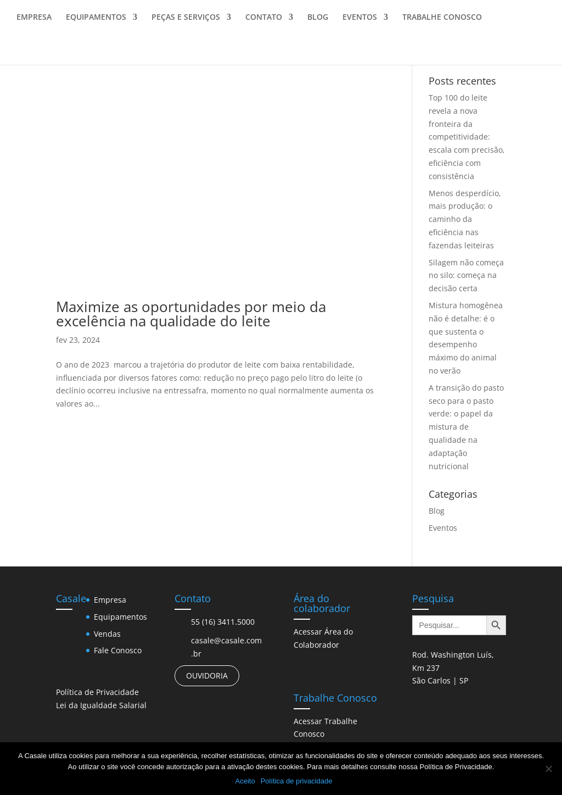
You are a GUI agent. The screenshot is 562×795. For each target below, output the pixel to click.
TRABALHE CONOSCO (442, 22)
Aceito (245, 781)
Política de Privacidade (97, 692)
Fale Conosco (118, 650)
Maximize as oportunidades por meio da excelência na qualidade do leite (191, 314)
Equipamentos (120, 616)
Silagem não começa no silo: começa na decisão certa (466, 275)
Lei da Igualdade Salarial (101, 705)
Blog (437, 510)
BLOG (317, 22)
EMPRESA (34, 22)
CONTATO (263, 22)
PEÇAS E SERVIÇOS (185, 22)
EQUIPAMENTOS (96, 22)
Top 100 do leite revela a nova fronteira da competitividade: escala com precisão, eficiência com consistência (467, 136)
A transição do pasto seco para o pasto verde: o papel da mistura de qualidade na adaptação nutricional (466, 426)
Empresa (110, 599)
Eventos (443, 527)
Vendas (107, 634)
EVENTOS (359, 22)
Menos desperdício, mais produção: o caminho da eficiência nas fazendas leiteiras (465, 219)
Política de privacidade (297, 781)
